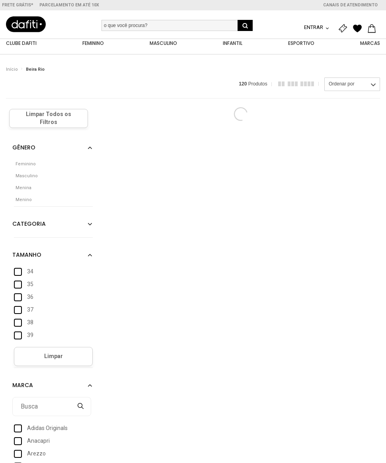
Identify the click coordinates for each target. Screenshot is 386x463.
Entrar (314, 27)
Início (12, 69)
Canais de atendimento (350, 5)
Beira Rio (35, 69)
